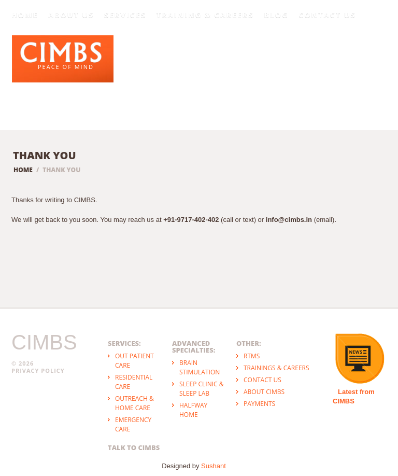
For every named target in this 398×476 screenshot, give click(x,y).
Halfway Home (193, 410)
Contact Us (327, 15)
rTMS (252, 356)
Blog (276, 15)
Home (24, 15)
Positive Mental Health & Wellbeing (352, 52)
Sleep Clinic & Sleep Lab (201, 389)
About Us (71, 15)
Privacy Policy (38, 370)
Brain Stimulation (199, 367)
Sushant (213, 466)
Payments (259, 403)
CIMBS (44, 342)
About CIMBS (264, 391)
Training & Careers (205, 15)
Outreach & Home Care (134, 403)
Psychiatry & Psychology (195, 56)
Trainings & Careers (276, 367)
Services (125, 15)
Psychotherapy (272, 59)
